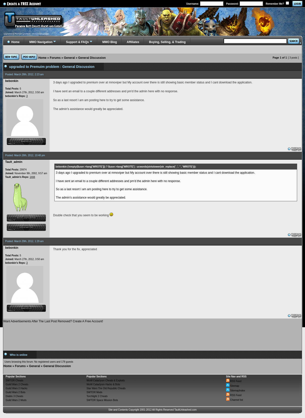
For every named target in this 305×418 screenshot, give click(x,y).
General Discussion (92, 58)
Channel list (234, 400)
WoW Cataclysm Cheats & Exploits (106, 380)
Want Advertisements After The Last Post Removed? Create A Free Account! (53, 321)
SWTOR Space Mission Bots (102, 400)
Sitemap (232, 386)
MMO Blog (109, 42)
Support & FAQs (77, 42)
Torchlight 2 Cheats (97, 396)
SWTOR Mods (94, 392)
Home (42, 58)
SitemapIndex (235, 390)
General (69, 58)
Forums (55, 58)
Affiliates (133, 42)
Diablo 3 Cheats (14, 396)
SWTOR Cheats (14, 380)
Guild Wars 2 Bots (15, 392)
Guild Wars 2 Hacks (16, 388)
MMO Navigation (40, 42)
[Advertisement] (152, 335)
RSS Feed (234, 381)
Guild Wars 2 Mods (16, 400)
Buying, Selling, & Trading (167, 42)
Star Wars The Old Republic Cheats (106, 388)
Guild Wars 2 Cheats (17, 384)
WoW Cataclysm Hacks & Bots (103, 384)
